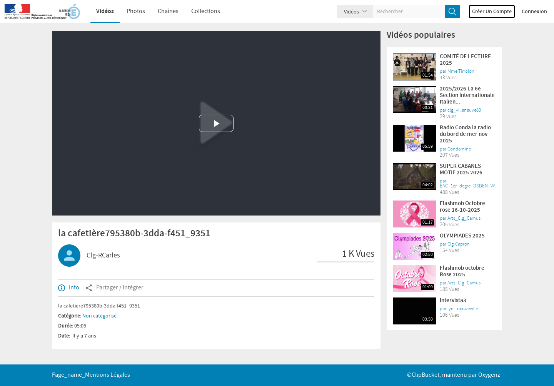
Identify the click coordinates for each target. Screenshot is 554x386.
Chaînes (162, 11)
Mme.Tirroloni (461, 71)
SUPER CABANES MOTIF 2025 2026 (461, 169)
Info (68, 288)
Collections (199, 11)
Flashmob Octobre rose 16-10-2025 (462, 207)
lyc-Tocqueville (462, 309)
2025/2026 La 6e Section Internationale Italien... (467, 95)
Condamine (459, 149)
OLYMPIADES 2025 (462, 236)
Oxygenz (489, 375)
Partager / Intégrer (114, 288)
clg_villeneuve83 (464, 110)
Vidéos (99, 11)
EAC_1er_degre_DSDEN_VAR (469, 186)
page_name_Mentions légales (91, 375)
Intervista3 (453, 300)
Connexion (534, 11)
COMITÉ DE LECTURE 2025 (465, 60)
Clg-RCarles (103, 255)
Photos (130, 11)
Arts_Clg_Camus (464, 218)
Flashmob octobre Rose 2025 (462, 271)
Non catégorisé (99, 315)
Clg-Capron (458, 244)
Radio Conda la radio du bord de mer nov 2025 (465, 134)
